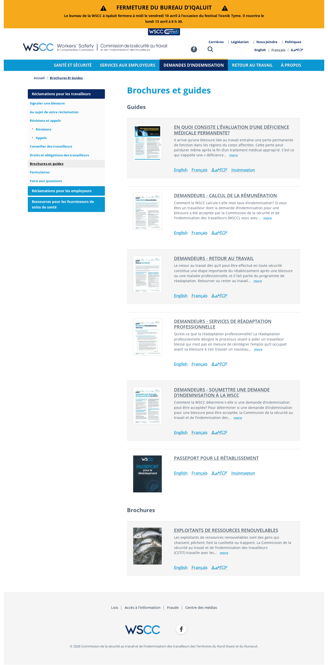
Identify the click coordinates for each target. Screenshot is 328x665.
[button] (210, 50)
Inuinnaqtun (243, 170)
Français (278, 50)
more (233, 155)
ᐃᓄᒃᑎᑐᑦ (297, 50)
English (260, 50)
